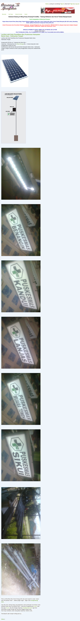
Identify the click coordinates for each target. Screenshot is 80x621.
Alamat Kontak (18, 14)
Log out (77, 3)
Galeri (25, 14)
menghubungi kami (27, 607)
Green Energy (20, 44)
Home (46, 3)
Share (2, 619)
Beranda (4, 14)
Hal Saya (10, 14)
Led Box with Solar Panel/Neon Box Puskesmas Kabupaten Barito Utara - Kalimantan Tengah (20, 35)
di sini (35, 606)
